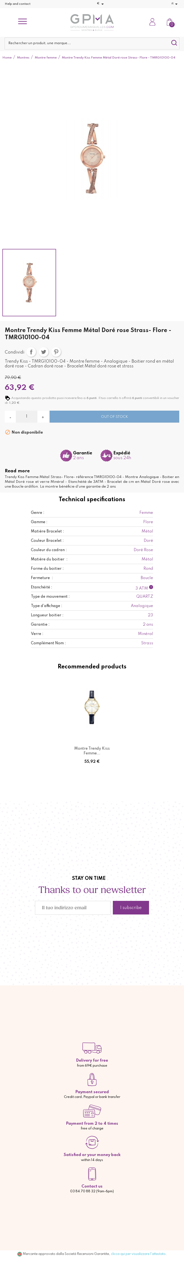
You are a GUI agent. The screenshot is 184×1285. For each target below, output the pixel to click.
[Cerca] (92, 43)
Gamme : (39, 522)
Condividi (31, 352)
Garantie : (40, 625)
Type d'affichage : (46, 606)
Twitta (43, 352)
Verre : (37, 634)
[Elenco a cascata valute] (101, 4)
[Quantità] (26, 416)
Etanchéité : (41, 587)
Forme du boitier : (47, 569)
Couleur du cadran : (49, 550)
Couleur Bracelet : (47, 541)
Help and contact (17, 3)
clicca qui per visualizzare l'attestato (138, 1254)
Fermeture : (42, 578)
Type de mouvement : (50, 597)
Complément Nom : (48, 643)
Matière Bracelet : (47, 531)
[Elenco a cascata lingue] (175, 4)
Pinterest (56, 352)
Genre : (37, 513)
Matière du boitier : (49, 559)
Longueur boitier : (47, 615)
